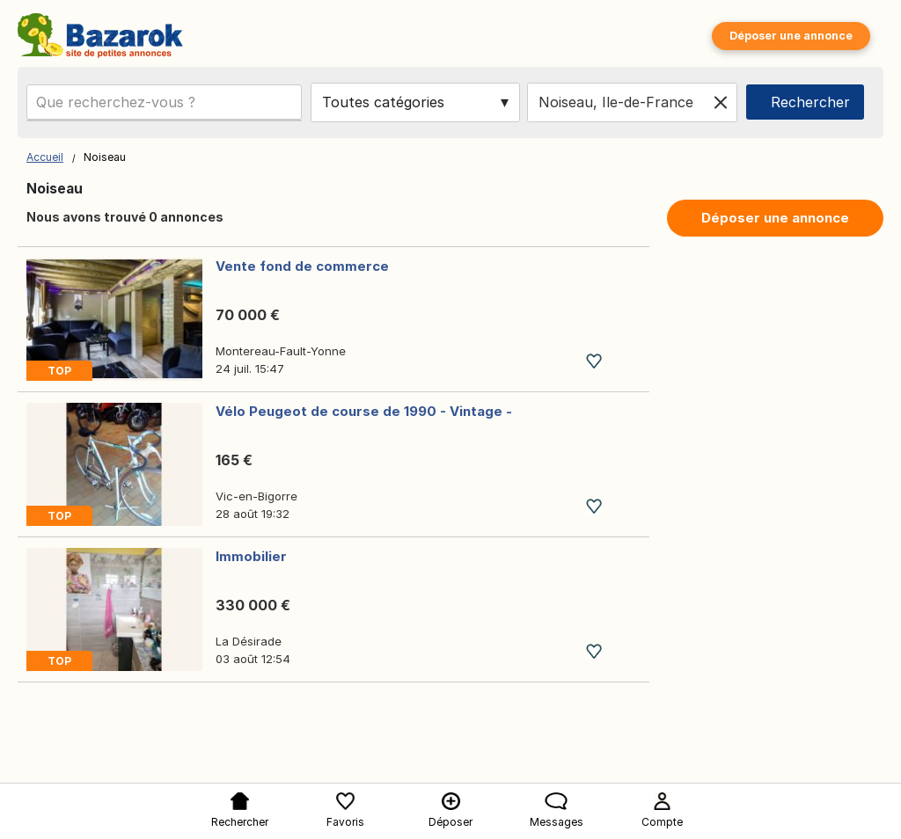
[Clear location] (720, 102)
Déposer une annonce (791, 35)
